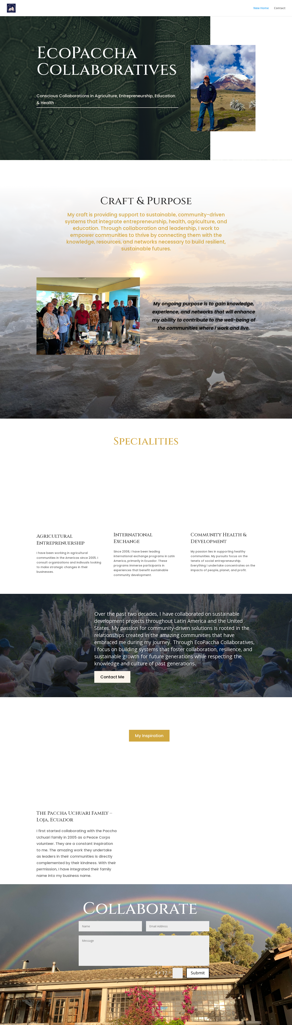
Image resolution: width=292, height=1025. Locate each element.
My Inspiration (149, 736)
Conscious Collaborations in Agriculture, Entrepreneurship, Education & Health (105, 99)
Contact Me (112, 677)
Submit (198, 973)
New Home (261, 8)
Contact (280, 8)
